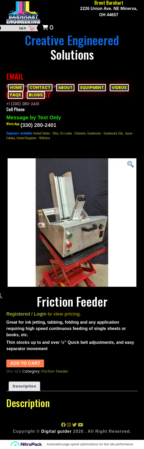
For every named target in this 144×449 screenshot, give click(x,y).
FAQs (15, 95)
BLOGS (36, 95)
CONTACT (40, 87)
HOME (16, 87)
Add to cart (25, 363)
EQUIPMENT (92, 87)
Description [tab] (24, 386)
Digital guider (56, 431)
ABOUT (65, 87)
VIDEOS (119, 87)
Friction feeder (54, 371)
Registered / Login (26, 314)
